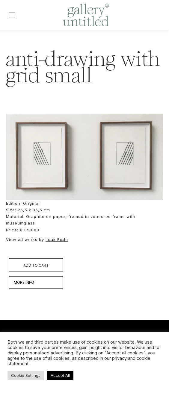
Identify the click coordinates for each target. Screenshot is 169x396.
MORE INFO (24, 282)
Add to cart (36, 265)
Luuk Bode (57, 239)
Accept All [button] (60, 375)
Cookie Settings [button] (25, 375)
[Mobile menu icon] (12, 15)
